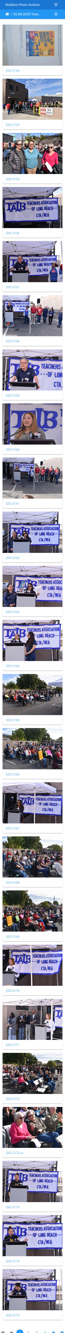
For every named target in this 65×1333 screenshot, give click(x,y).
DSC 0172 (12, 1099)
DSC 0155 (12, 179)
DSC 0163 (12, 612)
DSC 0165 (12, 720)
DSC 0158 (12, 341)
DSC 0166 (12, 774)
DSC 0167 (12, 828)
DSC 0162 (12, 558)
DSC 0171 (12, 1045)
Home (7, 14)
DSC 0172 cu (14, 1153)
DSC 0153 (12, 70)
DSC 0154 (12, 125)
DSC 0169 (12, 936)
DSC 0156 (12, 233)
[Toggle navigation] (56, 4)
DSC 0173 (12, 1207)
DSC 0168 (12, 882)
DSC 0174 (12, 1261)
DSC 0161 (12, 503)
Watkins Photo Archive (22, 5)
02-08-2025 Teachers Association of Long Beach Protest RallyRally (27, 14)
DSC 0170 (12, 991)
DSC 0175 (12, 1315)
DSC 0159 (12, 395)
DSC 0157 (12, 287)
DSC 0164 (12, 666)
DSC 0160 (12, 449)
